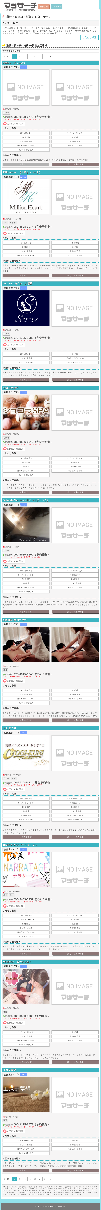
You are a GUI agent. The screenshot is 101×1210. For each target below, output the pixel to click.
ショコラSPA (11, 387)
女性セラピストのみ (40, 28)
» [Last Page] (50, 56)
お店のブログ (26, 275)
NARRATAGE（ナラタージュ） (21, 845)
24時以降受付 (58, 28)
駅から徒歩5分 (81, 31)
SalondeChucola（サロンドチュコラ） (26, 500)
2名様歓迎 (72, 28)
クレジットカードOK (43, 33)
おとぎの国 (9, 728)
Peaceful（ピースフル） (17, 961)
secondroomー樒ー (15, 619)
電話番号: (52, 117)
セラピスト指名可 (63, 31)
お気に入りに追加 (15, 124)
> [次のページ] (44, 56)
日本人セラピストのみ (42, 31)
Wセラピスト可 (63, 33)
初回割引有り (21, 28)
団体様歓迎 (85, 28)
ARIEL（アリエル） (14, 62)
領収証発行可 (25, 33)
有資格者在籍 (23, 31)
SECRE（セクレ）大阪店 (18, 283)
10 (35, 56)
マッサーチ (45, 1206)
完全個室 (8, 28)
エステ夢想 (9, 1070)
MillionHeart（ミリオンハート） (22, 172)
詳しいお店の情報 (75, 164)
